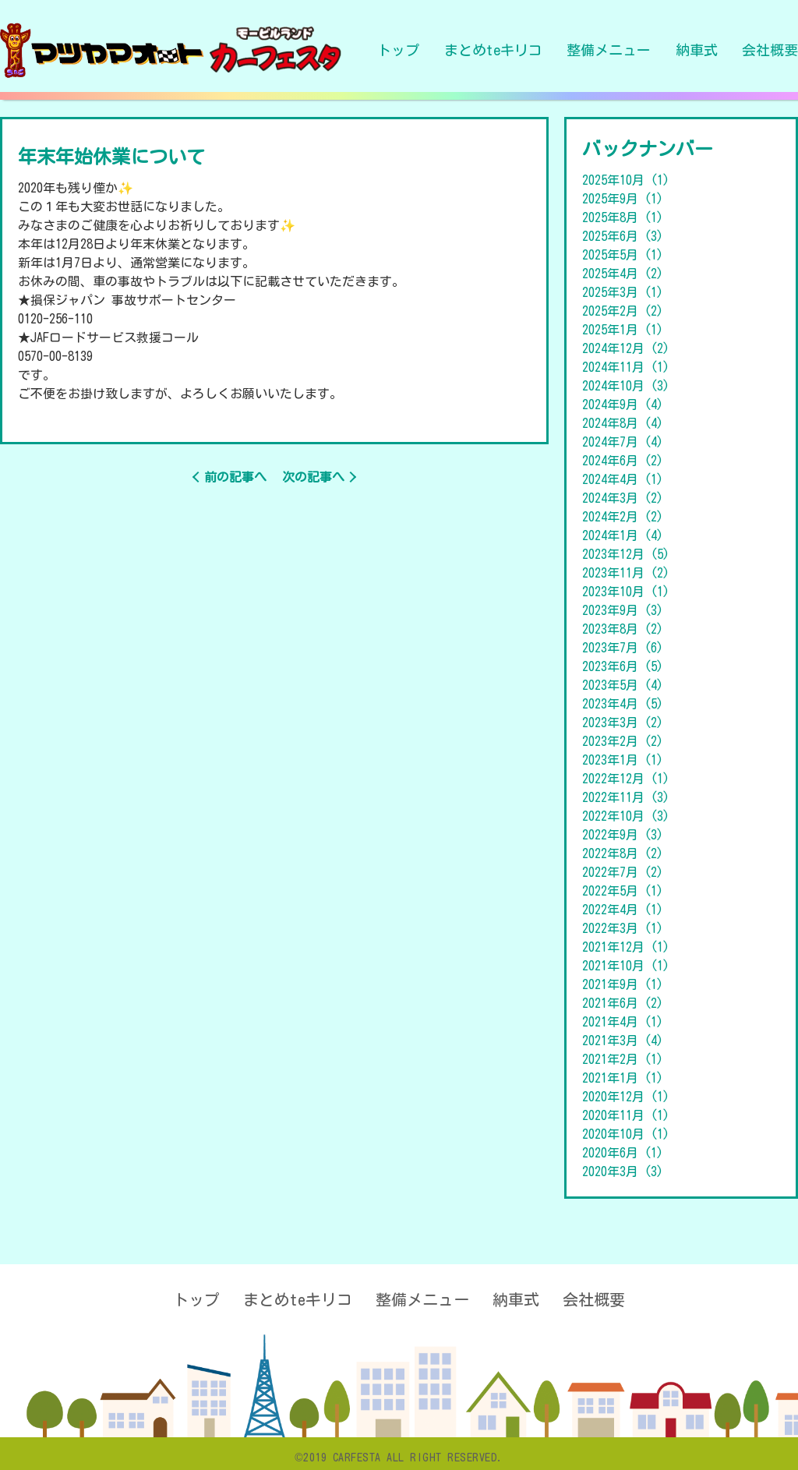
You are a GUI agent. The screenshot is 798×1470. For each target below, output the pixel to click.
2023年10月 (625, 591)
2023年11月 (625, 573)
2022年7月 (622, 872)
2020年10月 (625, 1134)
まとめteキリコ (493, 50)
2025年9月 (622, 199)
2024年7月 (622, 442)
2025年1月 (622, 329)
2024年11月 (625, 367)
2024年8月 (622, 423)
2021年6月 (622, 1003)
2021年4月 (622, 1022)
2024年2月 (622, 517)
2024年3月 (622, 498)
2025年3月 (622, 292)
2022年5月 (622, 891)
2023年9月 (622, 610)
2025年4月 (622, 273)
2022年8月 (622, 853)
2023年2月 (622, 741)
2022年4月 (622, 909)
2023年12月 (625, 554)
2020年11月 (625, 1115)
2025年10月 (625, 180)
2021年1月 (622, 1078)
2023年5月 (622, 685)
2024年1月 (622, 535)
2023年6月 (622, 666)
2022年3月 (622, 928)
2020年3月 (622, 1171)
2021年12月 (625, 947)
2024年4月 (622, 479)
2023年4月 (622, 704)
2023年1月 (622, 760)
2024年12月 (625, 348)
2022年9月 (622, 835)
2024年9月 (622, 404)
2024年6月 (622, 460)
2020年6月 (622, 1153)
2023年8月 (622, 629)
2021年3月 (622, 1040)
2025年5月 (622, 255)
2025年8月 (622, 217)
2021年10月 (625, 965)
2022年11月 (625, 797)
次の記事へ (313, 477)
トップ (398, 50)
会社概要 (770, 50)
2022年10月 (625, 816)
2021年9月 (622, 984)
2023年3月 (622, 722)
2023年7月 (622, 647)
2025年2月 (622, 311)
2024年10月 (625, 386)
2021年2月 (622, 1059)
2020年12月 (625, 1096)
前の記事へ (235, 477)
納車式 (697, 50)
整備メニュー (609, 50)
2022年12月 (625, 778)
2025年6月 (622, 236)
